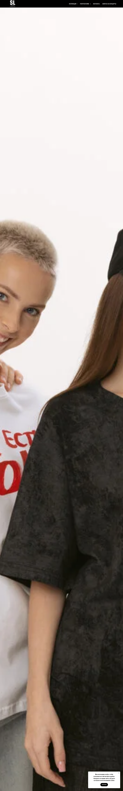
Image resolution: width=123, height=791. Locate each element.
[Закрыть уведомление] (119, 773)
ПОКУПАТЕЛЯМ (84, 4)
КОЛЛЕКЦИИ (73, 4)
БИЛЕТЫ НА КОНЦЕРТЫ (109, 4)
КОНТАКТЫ (96, 4)
